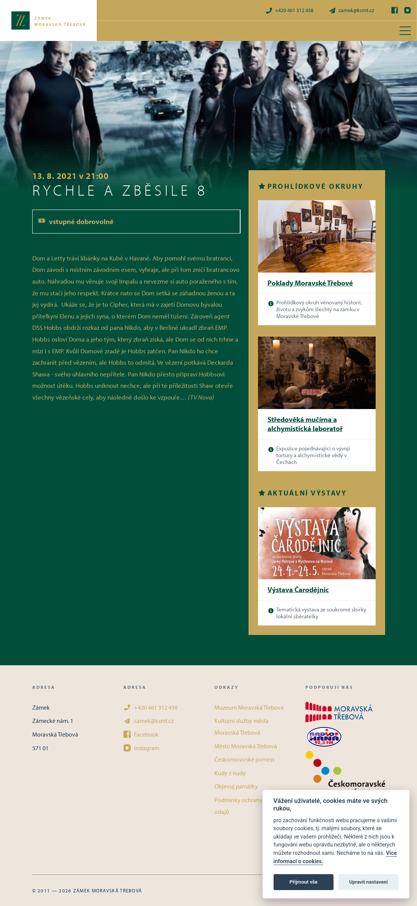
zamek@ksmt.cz (351, 10)
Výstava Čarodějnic (298, 589)
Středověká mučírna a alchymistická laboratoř (305, 424)
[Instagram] (407, 10)
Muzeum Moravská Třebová (249, 707)
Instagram (141, 748)
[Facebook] (394, 10)
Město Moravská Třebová (245, 746)
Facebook (141, 734)
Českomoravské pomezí (244, 759)
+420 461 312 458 (289, 10)
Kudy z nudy (230, 773)
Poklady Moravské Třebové (310, 282)
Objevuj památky (236, 786)
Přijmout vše (304, 882)
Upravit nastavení (368, 882)
